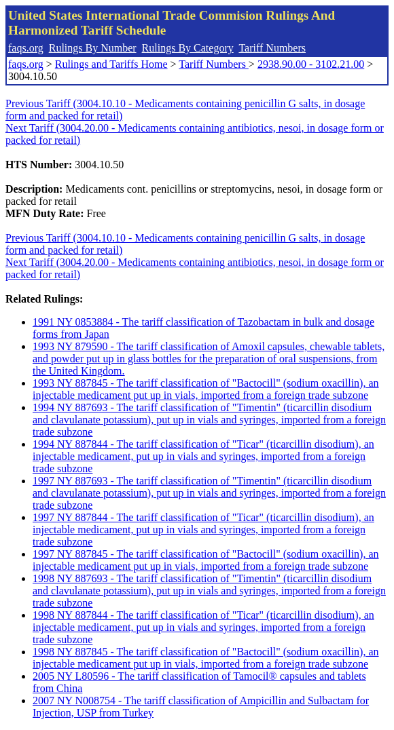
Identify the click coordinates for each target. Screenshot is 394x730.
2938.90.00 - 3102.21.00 (310, 64)
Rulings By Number (93, 48)
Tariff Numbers (272, 48)
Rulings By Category (188, 48)
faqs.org (25, 48)
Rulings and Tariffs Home (111, 64)
